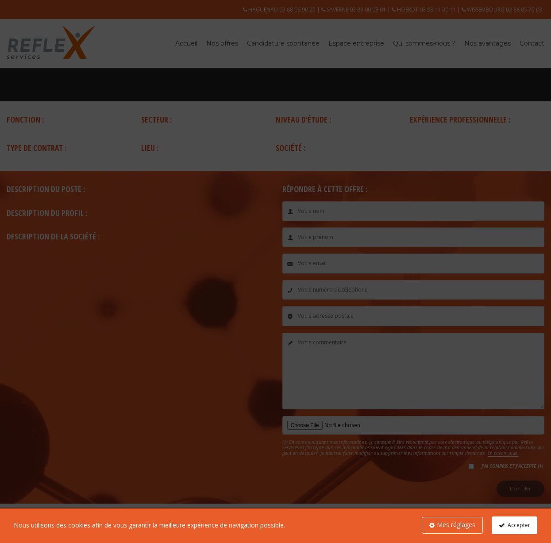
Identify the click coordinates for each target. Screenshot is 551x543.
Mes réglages (456, 524)
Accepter (519, 525)
